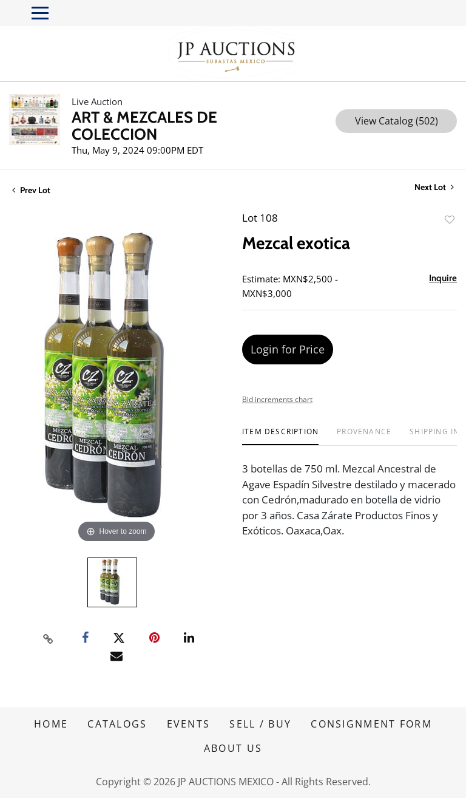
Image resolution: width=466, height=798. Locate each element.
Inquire (443, 278)
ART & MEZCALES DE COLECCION (144, 125)
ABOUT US (233, 748)
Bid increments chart (277, 399)
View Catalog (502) (396, 121)
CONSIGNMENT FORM (371, 724)
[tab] (280, 436)
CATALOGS (117, 724)
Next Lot (434, 187)
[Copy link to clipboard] (48, 638)
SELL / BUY (260, 724)
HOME (51, 724)
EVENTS (189, 724)
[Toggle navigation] (40, 13)
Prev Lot (31, 190)
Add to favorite (449, 220)
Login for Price (288, 349)
